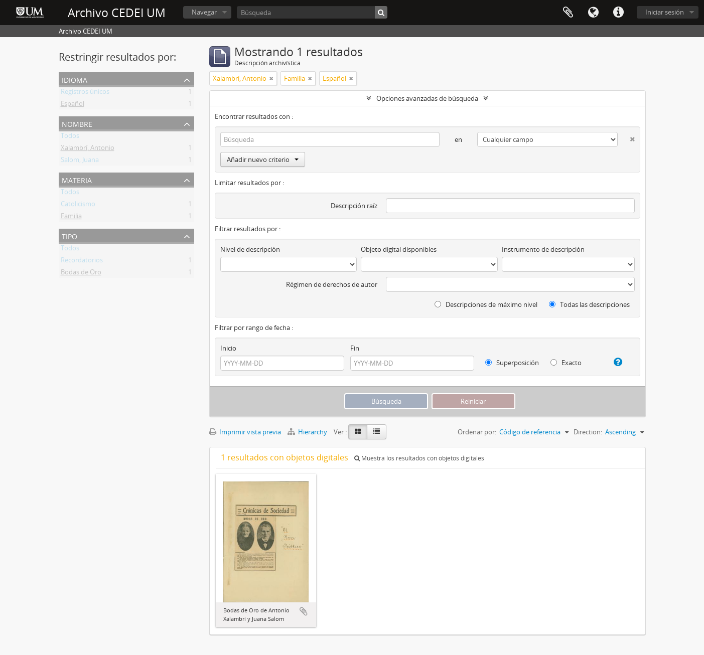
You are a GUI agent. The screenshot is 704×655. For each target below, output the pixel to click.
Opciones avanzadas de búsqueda (427, 98)
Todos (70, 137)
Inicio (228, 348)
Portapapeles (568, 12)
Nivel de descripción (250, 249)
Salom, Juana (80, 161)
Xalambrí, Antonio (87, 149)
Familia (71, 217)
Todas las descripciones (589, 304)
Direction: (588, 431)
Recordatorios (82, 261)
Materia (77, 179)
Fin (354, 348)
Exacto (566, 362)
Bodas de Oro (81, 273)
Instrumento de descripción (543, 249)
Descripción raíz (354, 205)
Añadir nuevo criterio (263, 159)
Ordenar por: (477, 431)
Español (72, 105)
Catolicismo (78, 205)
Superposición (512, 362)
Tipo (69, 235)
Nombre (77, 123)
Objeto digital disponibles (399, 249)
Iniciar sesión (664, 12)
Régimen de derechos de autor (331, 284)
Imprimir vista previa (245, 431)
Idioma (593, 12)
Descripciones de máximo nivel (486, 304)
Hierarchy (308, 431)
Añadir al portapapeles (304, 611)
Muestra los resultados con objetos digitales (419, 458)
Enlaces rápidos (618, 12)
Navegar (204, 12)
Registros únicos (85, 93)
